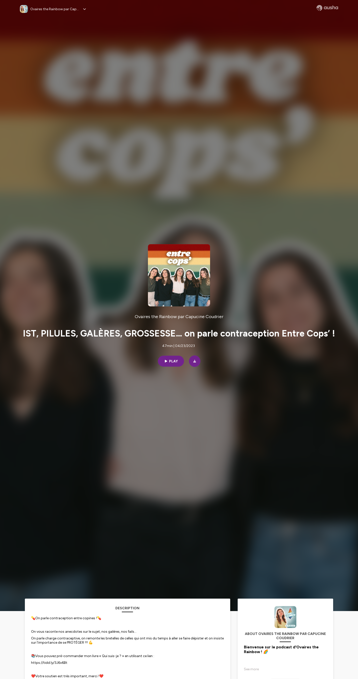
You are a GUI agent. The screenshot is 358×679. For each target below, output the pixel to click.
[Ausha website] (327, 8)
